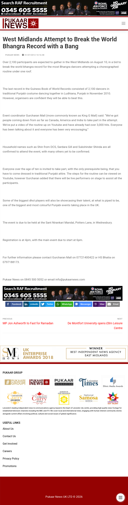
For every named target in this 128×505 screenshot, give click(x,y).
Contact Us (9, 436)
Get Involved (10, 443)
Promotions (9, 466)
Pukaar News (11, 55)
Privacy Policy (11, 458)
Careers (7, 451)
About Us (8, 428)
